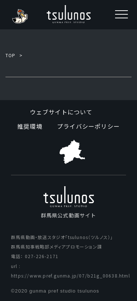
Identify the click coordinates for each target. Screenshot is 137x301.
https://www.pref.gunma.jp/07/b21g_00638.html (70, 275)
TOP (10, 55)
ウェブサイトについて (61, 111)
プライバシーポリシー (88, 126)
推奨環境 (29, 126)
